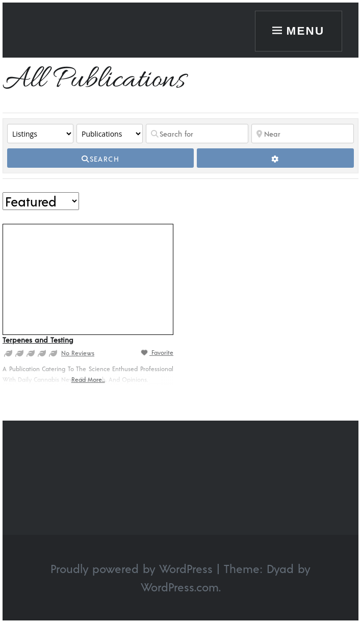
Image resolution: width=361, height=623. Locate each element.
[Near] (302, 133)
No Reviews (77, 352)
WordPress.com (180, 586)
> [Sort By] (41, 201)
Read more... (88, 379)
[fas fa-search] (100, 158)
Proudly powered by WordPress (131, 568)
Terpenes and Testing (38, 339)
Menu (306, 30)
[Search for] (197, 133)
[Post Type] (40, 133)
